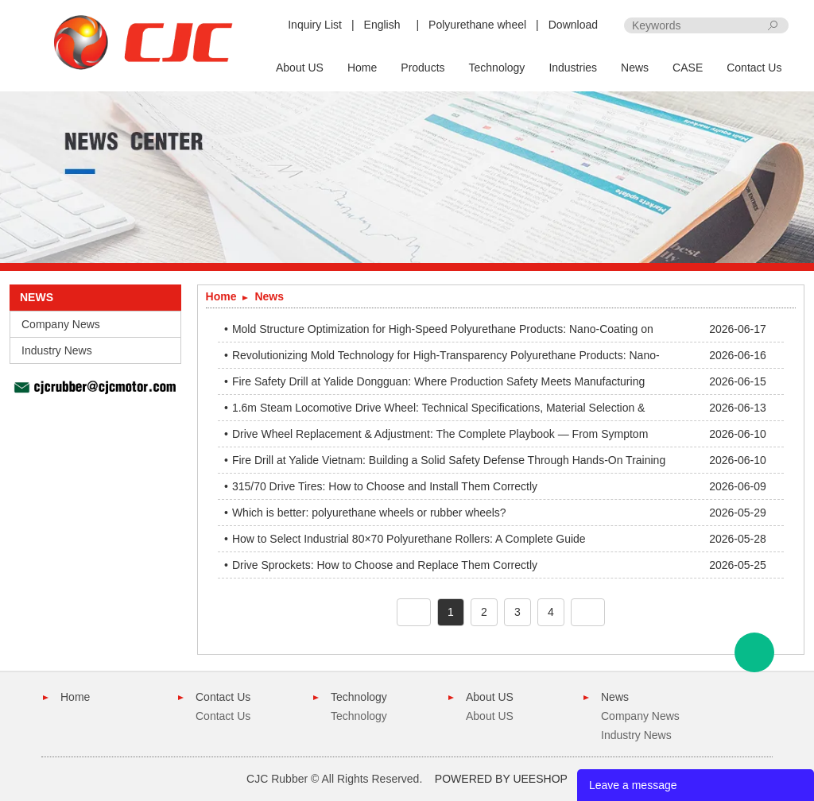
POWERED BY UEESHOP (501, 778)
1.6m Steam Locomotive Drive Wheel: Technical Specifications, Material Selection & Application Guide (438, 410)
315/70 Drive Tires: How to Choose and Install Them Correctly (384, 486)
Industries (572, 67)
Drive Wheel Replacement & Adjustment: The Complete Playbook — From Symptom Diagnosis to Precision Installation (440, 437)
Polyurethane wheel (477, 24)
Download (573, 24)
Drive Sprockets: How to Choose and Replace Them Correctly (384, 565)
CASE (688, 67)
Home (362, 67)
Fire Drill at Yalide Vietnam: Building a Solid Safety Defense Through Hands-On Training (448, 460)
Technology (497, 67)
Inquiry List (315, 24)
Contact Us (754, 67)
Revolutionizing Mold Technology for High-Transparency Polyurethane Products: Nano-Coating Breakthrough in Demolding (446, 358)
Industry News (56, 350)
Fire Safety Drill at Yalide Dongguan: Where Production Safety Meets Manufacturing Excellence (438, 384)
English (382, 24)
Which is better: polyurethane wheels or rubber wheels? (369, 512)
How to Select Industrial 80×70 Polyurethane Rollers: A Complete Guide (409, 538)
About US (300, 67)
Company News (60, 324)
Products (422, 67)
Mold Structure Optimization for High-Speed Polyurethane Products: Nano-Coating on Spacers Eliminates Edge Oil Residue (442, 332)
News (635, 67)
